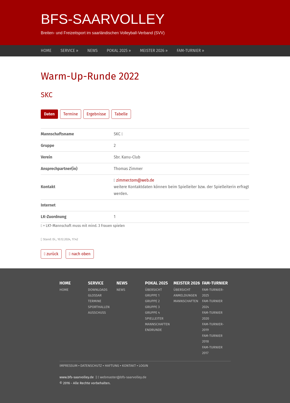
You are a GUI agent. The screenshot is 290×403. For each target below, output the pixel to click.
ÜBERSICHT (153, 290)
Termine (70, 114)
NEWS (92, 50)
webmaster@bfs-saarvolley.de (123, 377)
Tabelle (121, 114)
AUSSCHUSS (97, 313)
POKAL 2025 (118, 50)
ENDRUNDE (153, 330)
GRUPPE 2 (152, 301)
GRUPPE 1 (152, 295)
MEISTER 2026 (152, 50)
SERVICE (68, 50)
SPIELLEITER (154, 318)
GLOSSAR (95, 295)
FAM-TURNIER (189, 50)
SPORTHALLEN (99, 307)
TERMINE (94, 301)
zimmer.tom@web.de (135, 180)
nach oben (80, 254)
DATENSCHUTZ (91, 366)
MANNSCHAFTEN (157, 324)
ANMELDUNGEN (185, 295)
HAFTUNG (112, 366)
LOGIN (143, 366)
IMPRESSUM (68, 366)
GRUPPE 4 (152, 313)
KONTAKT (129, 366)
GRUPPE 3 (152, 307)
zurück (51, 254)
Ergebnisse (96, 114)
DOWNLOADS (97, 290)
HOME (46, 50)
